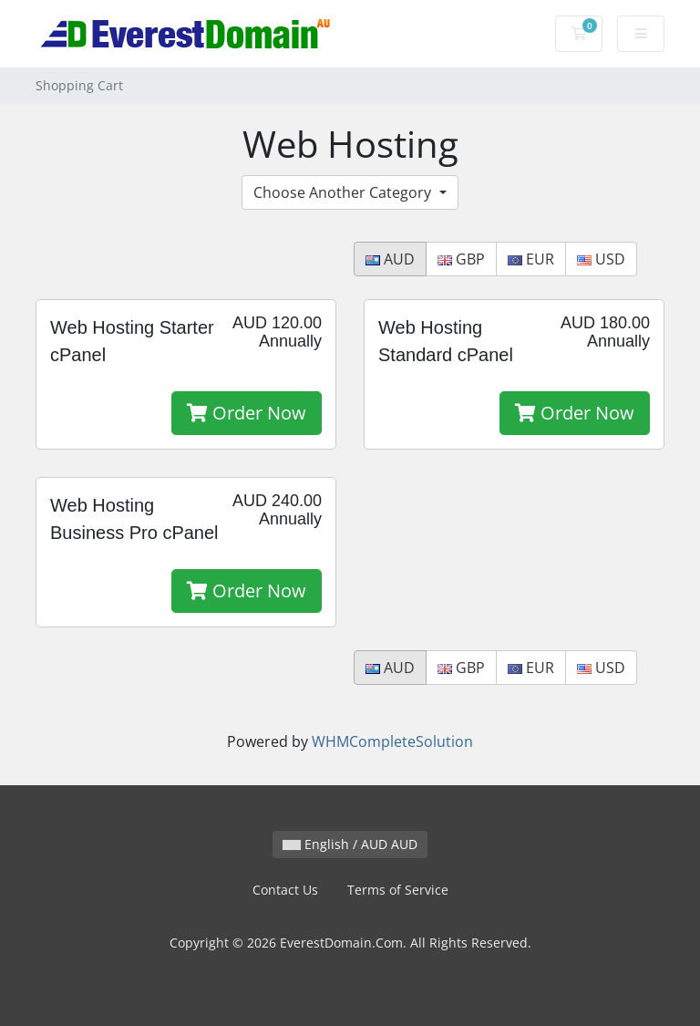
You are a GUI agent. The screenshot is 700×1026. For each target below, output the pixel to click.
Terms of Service (397, 889)
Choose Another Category (344, 192)
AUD (390, 259)
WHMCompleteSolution (392, 741)
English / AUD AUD (350, 844)
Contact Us (285, 889)
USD (601, 259)
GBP (461, 259)
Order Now (246, 412)
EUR (531, 259)
